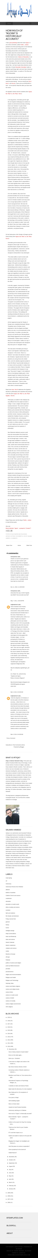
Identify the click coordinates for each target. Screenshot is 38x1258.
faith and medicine (10, 913)
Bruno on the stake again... (15, 1055)
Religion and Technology (12, 980)
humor (7, 927)
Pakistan (8, 960)
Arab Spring (9, 878)
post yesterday (13, 42)
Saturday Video (10, 983)
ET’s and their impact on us (15, 1132)
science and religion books (12, 989)
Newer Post (9, 545)
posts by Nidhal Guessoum (12, 965)
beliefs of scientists (10, 892)
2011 (9, 1043)
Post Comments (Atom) (19, 745)
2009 (9, 1192)
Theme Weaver (19, 1250)
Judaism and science (11, 948)
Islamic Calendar (10, 942)
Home (19, 545)
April (10, 1179)
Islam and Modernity (11, 936)
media (7, 951)
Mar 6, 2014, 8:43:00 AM (17, 734)
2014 (9, 1033)
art (6, 880)
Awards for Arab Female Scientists (17, 1107)
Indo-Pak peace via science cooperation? (19, 1146)
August (10, 1166)
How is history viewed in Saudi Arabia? (18, 1052)
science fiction (9, 992)
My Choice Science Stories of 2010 (17, 1066)
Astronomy (8, 883)
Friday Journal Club (11, 919)
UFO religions (9, 1006)
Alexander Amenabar (20, 67)
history (8, 536)
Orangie (15, 799)
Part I (30, 81)
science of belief (10, 998)
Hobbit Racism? (13, 1152)
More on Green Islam (14, 1104)
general (8, 921)
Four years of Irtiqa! (14, 1097)
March (10, 1182)
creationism (9, 898)
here (13, 389)
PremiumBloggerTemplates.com (19, 1254)
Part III (13, 83)
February (11, 1185)
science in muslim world (12, 995)
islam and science (10, 939)
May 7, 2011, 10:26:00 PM (17, 600)
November (11, 1156)
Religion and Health (11, 977)
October (11, 1160)
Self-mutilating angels (14, 1100)
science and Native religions (13, 986)
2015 (9, 1030)
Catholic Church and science (13, 895)
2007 (9, 1199)
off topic (8, 957)
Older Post (29, 545)
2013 (9, 1036)
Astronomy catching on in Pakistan (17, 1110)
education (8, 901)
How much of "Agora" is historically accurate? (14, 34)
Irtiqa (20, 1246)
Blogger (22, 747)
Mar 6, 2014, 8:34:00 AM (17, 692)
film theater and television (19, 534)
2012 (9, 1040)
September (12, 1163)
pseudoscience (9, 971)
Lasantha (22, 1252)
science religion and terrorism (13, 1003)
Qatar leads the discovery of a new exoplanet (20, 1089)
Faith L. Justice (24, 44)
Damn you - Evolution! (14, 1058)
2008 (9, 1196)
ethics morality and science (13, 907)
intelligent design (10, 930)
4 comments (14, 538)
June (10, 1172)
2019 (9, 1017)
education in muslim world (12, 904)
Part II (7, 83)
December (11, 1049)
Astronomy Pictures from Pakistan (14, 886)
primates (8, 968)
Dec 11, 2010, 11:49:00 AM (17, 587)
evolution (8, 910)
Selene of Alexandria (23, 57)
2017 (9, 1023)
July (10, 1169)
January (11, 1188)
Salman (8, 833)
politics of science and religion (13, 962)
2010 (9, 1046)
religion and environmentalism (13, 974)
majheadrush (14, 604)
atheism (8, 889)
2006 (9, 1202)
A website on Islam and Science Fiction (19, 1085)
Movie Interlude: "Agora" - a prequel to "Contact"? (18, 528)
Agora (27, 42)
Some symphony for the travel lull (17, 1149)
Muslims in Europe (10, 954)
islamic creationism (11, 945)
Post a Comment (11, 738)
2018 (9, 1020)
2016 (9, 1027)
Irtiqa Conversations (11, 933)
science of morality (10, 1001)
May (10, 1176)
